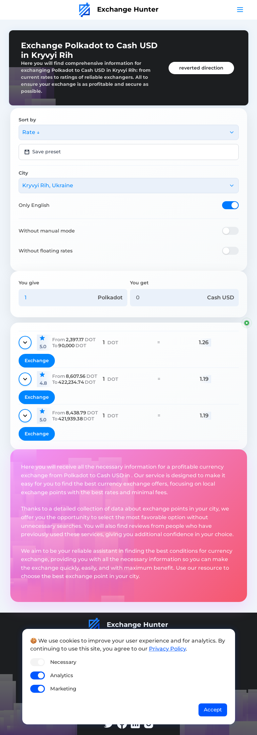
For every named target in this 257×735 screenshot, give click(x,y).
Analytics (61, 675)
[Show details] (25, 342)
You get (139, 283)
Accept (213, 709)
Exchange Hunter (119, 9)
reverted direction (201, 68)
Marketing (63, 688)
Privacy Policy (167, 649)
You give (29, 283)
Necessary (63, 662)
